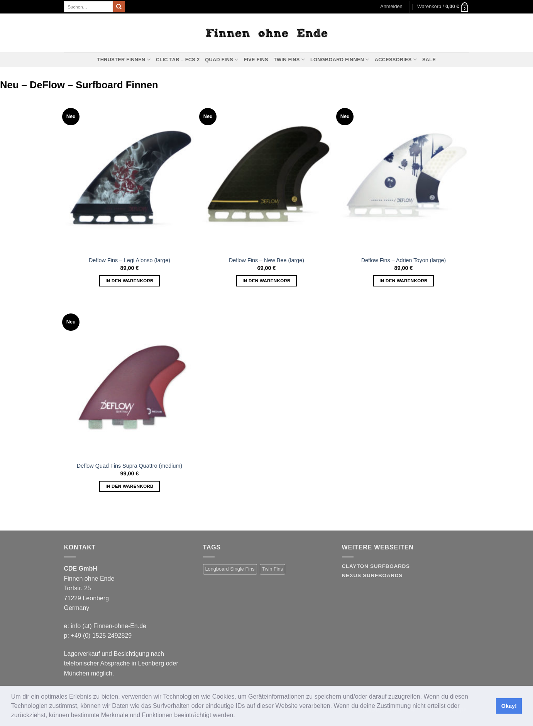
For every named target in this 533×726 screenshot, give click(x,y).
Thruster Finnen (124, 59)
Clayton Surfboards (376, 566)
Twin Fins (289, 59)
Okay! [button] (509, 706)
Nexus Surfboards (372, 575)
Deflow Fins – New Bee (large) (266, 260)
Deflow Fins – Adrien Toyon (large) (403, 260)
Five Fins (256, 59)
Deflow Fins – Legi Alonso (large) (129, 260)
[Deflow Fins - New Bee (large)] (266, 173)
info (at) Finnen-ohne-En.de (108, 626)
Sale (429, 59)
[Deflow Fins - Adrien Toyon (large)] (403, 173)
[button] (238, 716)
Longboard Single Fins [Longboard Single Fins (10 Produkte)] (230, 569)
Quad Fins (221, 59)
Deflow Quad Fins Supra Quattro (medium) (130, 466)
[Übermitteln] (119, 7)
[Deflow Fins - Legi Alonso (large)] (129, 173)
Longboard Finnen (339, 59)
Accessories (396, 59)
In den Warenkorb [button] (129, 280)
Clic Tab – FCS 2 (178, 59)
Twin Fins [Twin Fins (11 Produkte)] (272, 569)
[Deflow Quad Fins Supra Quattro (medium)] (129, 379)
